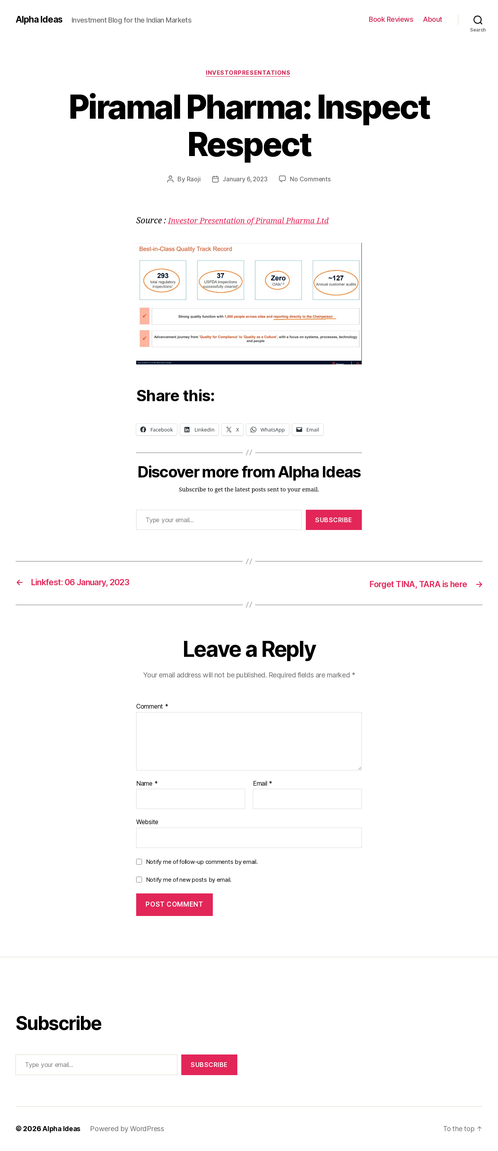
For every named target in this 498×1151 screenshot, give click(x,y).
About (432, 19)
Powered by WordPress (128, 1129)
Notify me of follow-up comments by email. (202, 862)
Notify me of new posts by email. (188, 880)
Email (262, 784)
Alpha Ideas (40, 19)
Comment (152, 707)
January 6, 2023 (245, 180)
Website (147, 822)
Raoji (193, 180)
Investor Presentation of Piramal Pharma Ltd (253, 221)
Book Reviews (391, 19)
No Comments (311, 180)
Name (147, 784)
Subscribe (333, 521)
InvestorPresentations (249, 73)
